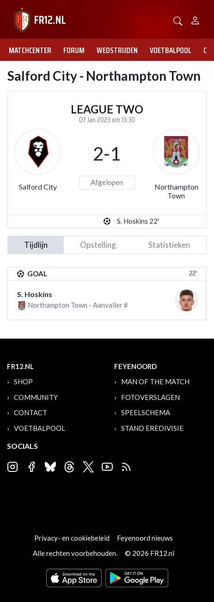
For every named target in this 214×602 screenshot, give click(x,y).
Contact (30, 412)
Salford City (38, 186)
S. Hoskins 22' (138, 221)
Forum (74, 50)
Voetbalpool (170, 50)
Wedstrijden (117, 50)
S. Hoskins (34, 294)
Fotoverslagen (150, 397)
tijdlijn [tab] (36, 245)
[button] (178, 20)
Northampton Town (176, 191)
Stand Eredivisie (152, 428)
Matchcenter (30, 50)
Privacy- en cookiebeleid (72, 538)
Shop (23, 381)
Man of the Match (155, 381)
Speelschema (145, 412)
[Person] (195, 19)
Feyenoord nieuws (145, 538)
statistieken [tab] (169, 245)
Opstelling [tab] (98, 245)
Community (36, 397)
